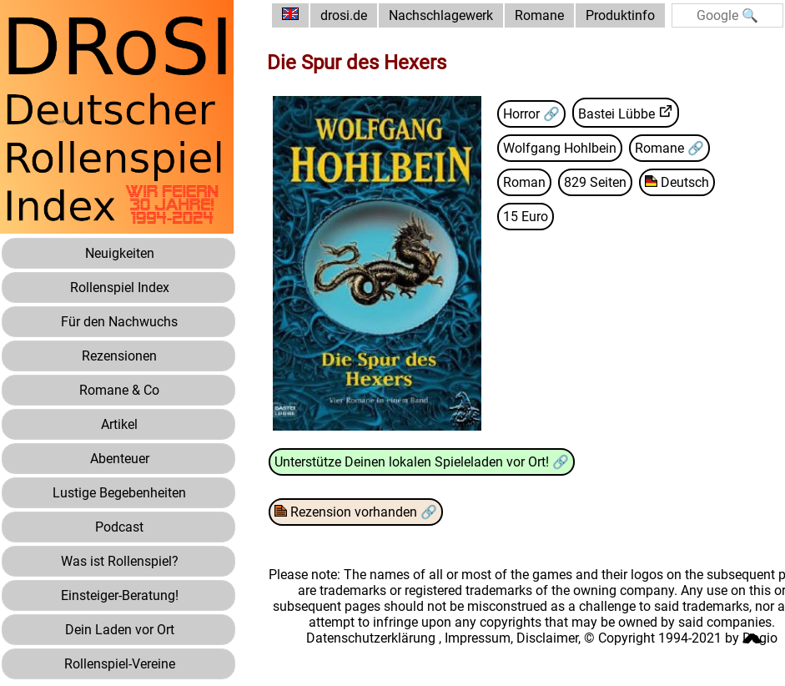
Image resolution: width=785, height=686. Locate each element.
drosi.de (343, 15)
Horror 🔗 (531, 114)
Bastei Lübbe (616, 114)
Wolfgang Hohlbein (559, 148)
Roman (524, 182)
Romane (539, 15)
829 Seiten (595, 182)
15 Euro (525, 216)
